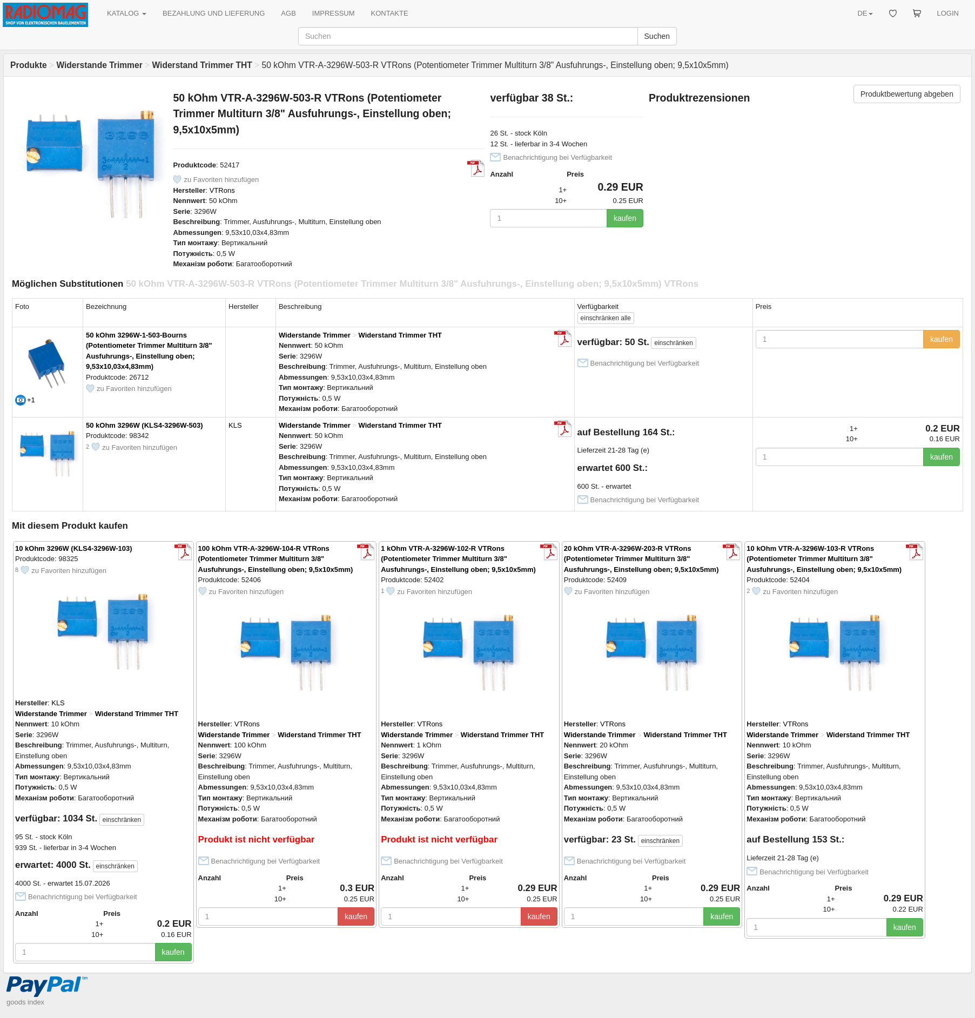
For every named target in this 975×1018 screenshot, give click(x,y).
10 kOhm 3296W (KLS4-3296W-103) (73, 548)
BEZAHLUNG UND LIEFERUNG (214, 13)
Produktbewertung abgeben (906, 94)
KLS (235, 425)
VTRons (222, 190)
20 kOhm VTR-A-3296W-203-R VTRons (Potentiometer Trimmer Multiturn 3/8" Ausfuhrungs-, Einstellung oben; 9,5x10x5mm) (641, 559)
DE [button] (864, 13)
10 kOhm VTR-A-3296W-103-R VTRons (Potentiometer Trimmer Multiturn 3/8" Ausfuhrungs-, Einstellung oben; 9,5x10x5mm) (824, 559)
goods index (25, 1002)
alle (606, 318)
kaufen (625, 218)
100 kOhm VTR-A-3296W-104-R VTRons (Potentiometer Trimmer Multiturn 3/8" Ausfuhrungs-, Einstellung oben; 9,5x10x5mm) (275, 559)
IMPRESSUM (333, 13)
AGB (288, 13)
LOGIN (948, 13)
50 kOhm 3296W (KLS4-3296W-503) (144, 425)
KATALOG (126, 13)
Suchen (657, 36)
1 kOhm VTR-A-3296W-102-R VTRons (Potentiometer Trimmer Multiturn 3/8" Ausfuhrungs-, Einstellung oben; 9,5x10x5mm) (458, 559)
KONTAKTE (389, 13)
